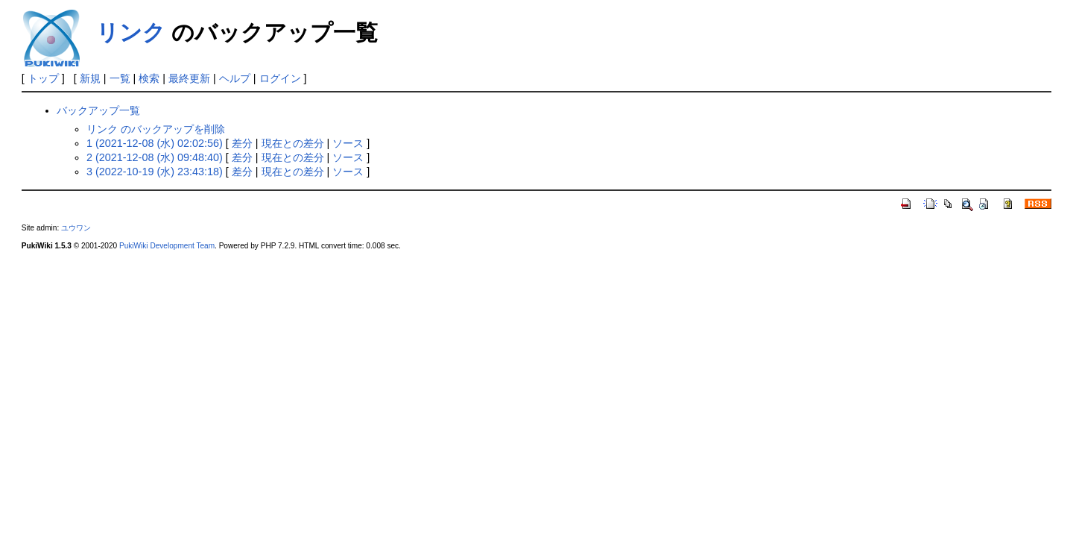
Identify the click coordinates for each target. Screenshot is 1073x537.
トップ (43, 78)
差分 (242, 143)
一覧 (120, 78)
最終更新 (189, 78)
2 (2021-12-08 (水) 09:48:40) (154, 157)
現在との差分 (293, 143)
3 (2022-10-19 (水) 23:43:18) (154, 172)
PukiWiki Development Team (167, 246)
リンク (130, 32)
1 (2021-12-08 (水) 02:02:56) (154, 143)
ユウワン (76, 228)
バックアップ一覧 (98, 110)
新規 (90, 78)
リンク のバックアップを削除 (155, 129)
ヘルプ (234, 78)
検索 (149, 78)
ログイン (280, 78)
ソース (348, 143)
